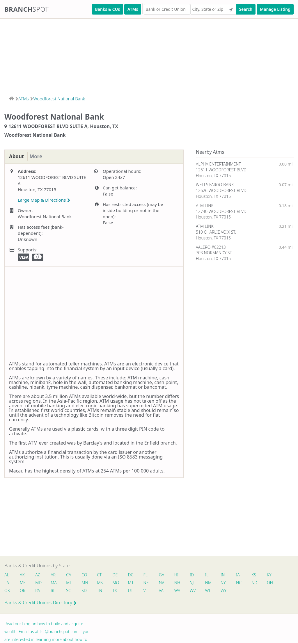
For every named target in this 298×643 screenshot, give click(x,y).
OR (23, 591)
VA (164, 591)
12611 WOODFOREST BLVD (221, 170)
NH (181, 583)
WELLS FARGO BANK (215, 184)
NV (164, 583)
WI (211, 591)
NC (243, 583)
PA (38, 591)
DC (133, 575)
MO (117, 583)
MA (55, 583)
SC (70, 591)
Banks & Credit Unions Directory (40, 603)
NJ (196, 583)
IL (211, 575)
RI (54, 591)
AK (22, 575)
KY (274, 575)
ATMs (132, 9)
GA (165, 575)
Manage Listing (275, 9)
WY (228, 591)
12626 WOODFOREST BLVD (221, 190)
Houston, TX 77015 (213, 175)
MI (70, 583)
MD (39, 583)
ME (23, 583)
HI (180, 575)
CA (70, 575)
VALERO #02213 (211, 247)
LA (6, 583)
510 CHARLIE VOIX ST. (216, 232)
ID (196, 575)
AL (6, 575)
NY (227, 583)
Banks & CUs (107, 9)
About (17, 156)
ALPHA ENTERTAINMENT (218, 164)
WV (196, 591)
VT (148, 591)
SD (85, 591)
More (38, 156)
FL (148, 575)
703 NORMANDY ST (214, 252)
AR (54, 575)
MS (102, 583)
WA (181, 591)
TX (117, 591)
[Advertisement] (149, 55)
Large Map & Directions (44, 200)
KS (259, 575)
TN (101, 591)
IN (227, 575)
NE (149, 583)
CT (101, 575)
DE (117, 575)
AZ (38, 575)
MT (133, 583)
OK (7, 591)
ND (259, 583)
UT (133, 591)
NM (212, 583)
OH (275, 583)
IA (243, 575)
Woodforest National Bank (59, 99)
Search (245, 9)
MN (86, 583)
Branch (26, 9)
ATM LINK (205, 205)
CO (86, 575)
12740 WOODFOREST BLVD (221, 211)
